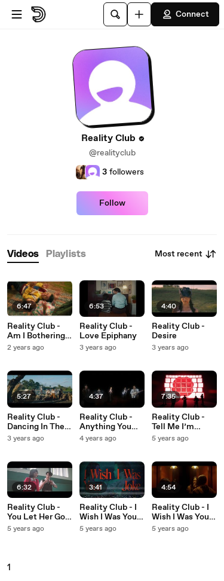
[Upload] (139, 14)
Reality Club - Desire (178, 331)
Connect (185, 14)
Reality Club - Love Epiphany (108, 331)
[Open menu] (16, 14)
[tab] (23, 254)
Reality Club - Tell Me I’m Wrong (178, 422)
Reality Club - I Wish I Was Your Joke (109, 512)
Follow (112, 203)
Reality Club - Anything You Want (106, 422)
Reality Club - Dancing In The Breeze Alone (36, 422)
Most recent (186, 254)
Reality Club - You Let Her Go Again (36, 512)
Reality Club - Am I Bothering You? (36, 331)
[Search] (115, 14)
